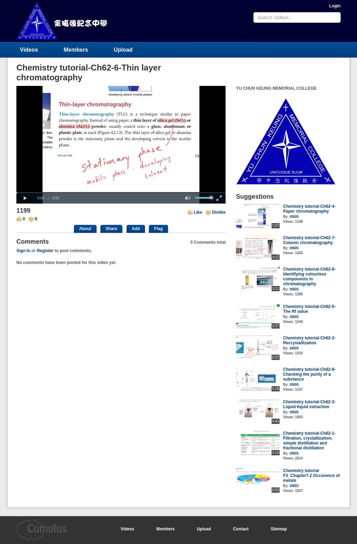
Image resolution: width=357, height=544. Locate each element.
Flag (158, 228)
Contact (241, 529)
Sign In (23, 250)
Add (136, 228)
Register (45, 250)
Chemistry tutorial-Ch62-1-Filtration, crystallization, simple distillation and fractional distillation (309, 440)
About (85, 228)
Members (76, 50)
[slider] (121, 192)
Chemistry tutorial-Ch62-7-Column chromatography (309, 240)
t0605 (294, 217)
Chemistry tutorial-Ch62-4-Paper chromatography (309, 209)
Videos (29, 50)
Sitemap (279, 529)
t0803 (294, 486)
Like (198, 212)
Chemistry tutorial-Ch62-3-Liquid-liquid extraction (309, 404)
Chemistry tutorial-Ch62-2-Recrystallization (309, 340)
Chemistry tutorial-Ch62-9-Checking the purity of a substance (309, 374)
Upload (123, 50)
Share (111, 228)
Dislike (219, 212)
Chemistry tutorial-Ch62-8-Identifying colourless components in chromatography (309, 276)
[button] (25, 198)
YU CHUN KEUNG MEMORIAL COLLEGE (62, 20)
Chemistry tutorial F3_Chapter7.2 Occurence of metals (311, 475)
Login (335, 5)
